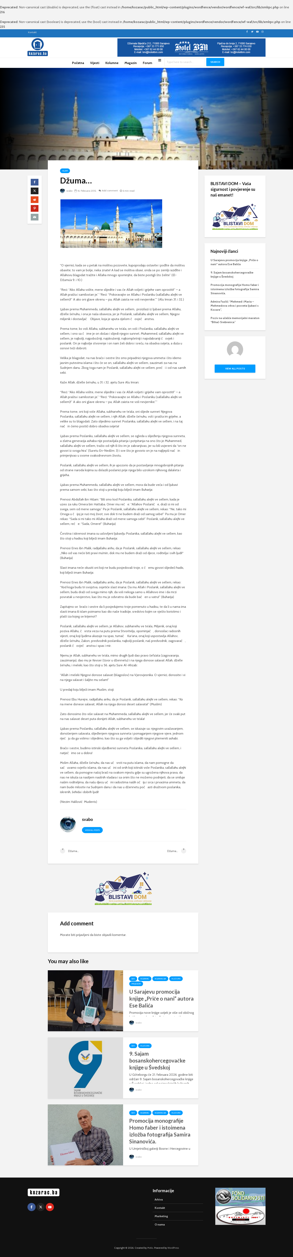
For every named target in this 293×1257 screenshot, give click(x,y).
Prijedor (136, 983)
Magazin (131, 63)
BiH (133, 978)
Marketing (161, 1216)
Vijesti (94, 63)
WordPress (173, 1247)
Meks (150, 1247)
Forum (147, 63)
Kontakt (32, 32)
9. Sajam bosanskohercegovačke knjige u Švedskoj (157, 1060)
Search (215, 61)
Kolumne (111, 63)
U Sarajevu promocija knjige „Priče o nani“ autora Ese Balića (161, 998)
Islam (65, 170)
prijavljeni (82, 935)
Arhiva (159, 1199)
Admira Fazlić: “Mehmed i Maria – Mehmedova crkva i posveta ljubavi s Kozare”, (235, 306)
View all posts (92, 830)
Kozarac (144, 978)
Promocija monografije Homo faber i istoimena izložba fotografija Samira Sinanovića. (159, 1131)
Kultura (176, 978)
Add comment (110, 190)
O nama (160, 1224)
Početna (78, 63)
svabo (66, 190)
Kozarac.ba (160, 978)
